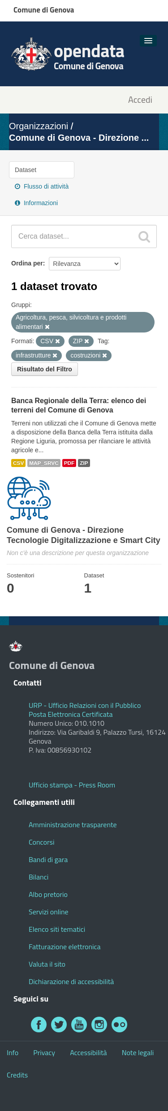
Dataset (25, 169)
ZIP (84, 463)
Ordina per (27, 263)
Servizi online (49, 911)
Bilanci (38, 876)
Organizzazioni (38, 126)
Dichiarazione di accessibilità (71, 981)
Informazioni (36, 202)
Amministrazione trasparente (73, 824)
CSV (18, 463)
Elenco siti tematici (57, 929)
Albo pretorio (48, 894)
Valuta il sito (47, 964)
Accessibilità (88, 1052)
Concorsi (41, 842)
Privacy (44, 1052)
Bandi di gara (48, 859)
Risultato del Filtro (44, 369)
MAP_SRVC (44, 463)
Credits (17, 1074)
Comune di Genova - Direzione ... (79, 138)
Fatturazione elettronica (65, 946)
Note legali (138, 1052)
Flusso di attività (42, 186)
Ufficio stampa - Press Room (72, 784)
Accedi (140, 99)
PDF (69, 463)
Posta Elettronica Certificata (70, 714)
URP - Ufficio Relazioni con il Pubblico (85, 705)
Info (12, 1052)
